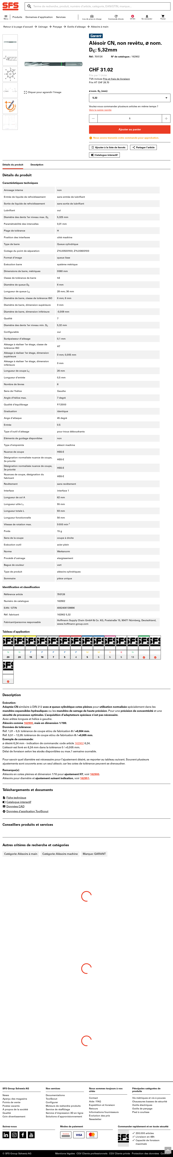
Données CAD (13, 807)
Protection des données (145, 1153)
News (6, 1095)
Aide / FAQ (95, 1101)
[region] (13, 82)
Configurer (52, 1102)
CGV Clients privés (119, 1153)
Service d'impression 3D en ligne (64, 1113)
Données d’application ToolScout (25, 811)
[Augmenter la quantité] (166, 118)
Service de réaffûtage (58, 1109)
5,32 (95, 97)
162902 (79, 743)
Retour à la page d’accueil (18, 26)
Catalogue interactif (104, 155)
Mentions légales (65, 1153)
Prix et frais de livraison (116, 78)
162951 (84, 778)
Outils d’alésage (76, 26)
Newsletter (95, 1119)
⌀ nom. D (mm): (98, 91)
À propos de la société (15, 1109)
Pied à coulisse (140, 1112)
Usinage (43, 26)
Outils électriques (142, 1105)
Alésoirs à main (99, 26)
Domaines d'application (39, 17)
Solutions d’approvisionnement (64, 1116)
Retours (93, 1108)
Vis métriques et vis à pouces (149, 1098)
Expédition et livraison (102, 1105)
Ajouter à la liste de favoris (108, 147)
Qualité (7, 1113)
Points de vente (11, 1102)
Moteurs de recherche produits (63, 1105)
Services (61, 17)
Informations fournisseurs (104, 1112)
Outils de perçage (142, 1108)
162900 (28, 723)
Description (37, 164)
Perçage (57, 26)
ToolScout (51, 1098)
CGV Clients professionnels (92, 1153)
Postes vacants (11, 1105)
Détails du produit (13, 164)
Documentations (55, 1095)
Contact (93, 1098)
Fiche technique (14, 797)
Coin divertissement (14, 1116)
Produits (17, 17)
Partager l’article (143, 147)
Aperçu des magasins (15, 1098)
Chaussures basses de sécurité (149, 1101)
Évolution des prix (99, 1115)
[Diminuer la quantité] (93, 118)
